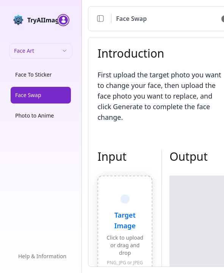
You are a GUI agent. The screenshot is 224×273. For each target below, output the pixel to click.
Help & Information (42, 256)
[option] (41, 74)
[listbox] (41, 96)
